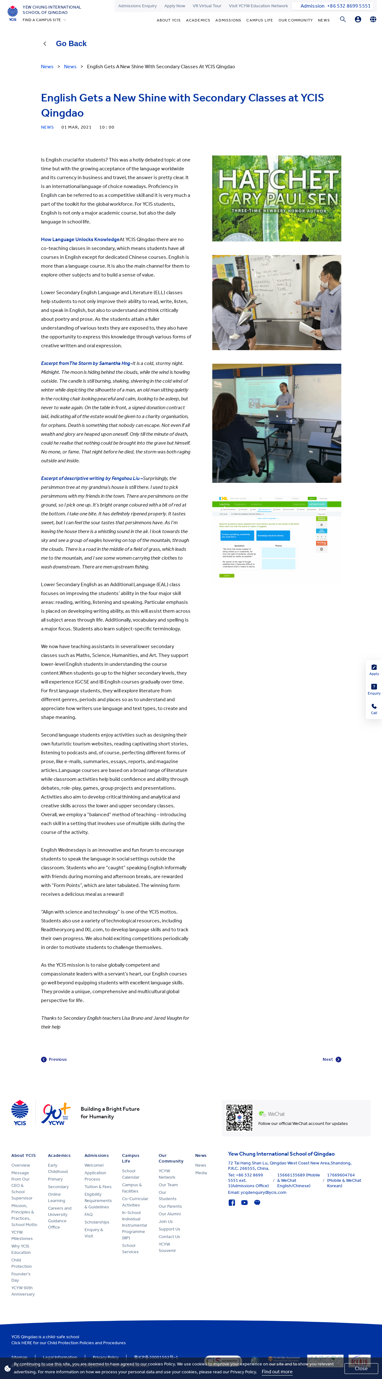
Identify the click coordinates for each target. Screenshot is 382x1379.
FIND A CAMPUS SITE (42, 20)
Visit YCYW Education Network (258, 6)
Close (361, 1368)
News (324, 20)
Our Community (296, 20)
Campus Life (259, 20)
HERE (26, 1343)
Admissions (228, 20)
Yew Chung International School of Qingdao (52, 10)
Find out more (277, 1372)
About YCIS (169, 20)
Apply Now (174, 6)
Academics (198, 20)
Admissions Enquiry (137, 6)
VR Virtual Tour (207, 6)
